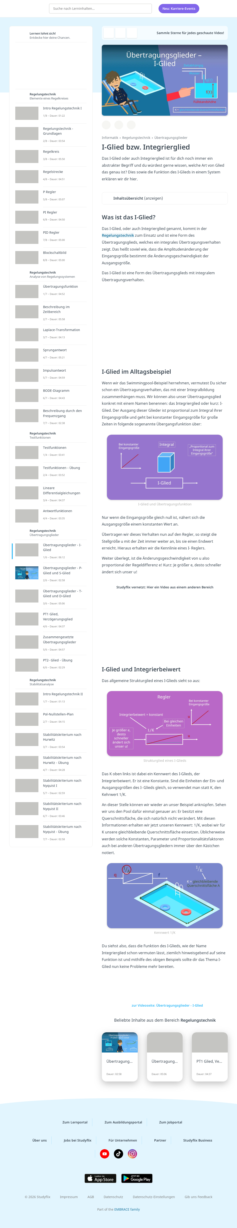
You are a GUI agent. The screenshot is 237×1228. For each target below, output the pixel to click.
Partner (156, 1140)
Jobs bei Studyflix (73, 1140)
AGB (90, 1197)
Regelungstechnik (136, 137)
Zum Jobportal (167, 1122)
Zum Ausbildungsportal (119, 1122)
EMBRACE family (127, 1209)
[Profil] (221, 8)
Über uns (36, 1140)
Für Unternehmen (119, 1140)
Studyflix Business (194, 1140)
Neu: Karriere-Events (178, 8)
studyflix (31, 8)
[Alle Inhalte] (209, 8)
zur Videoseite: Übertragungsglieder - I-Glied (165, 1005)
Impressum (69, 1197)
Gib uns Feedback (198, 1197)
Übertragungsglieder (170, 137)
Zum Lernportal (71, 1122)
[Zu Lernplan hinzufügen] (106, 125)
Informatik (110, 137)
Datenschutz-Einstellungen (154, 1197)
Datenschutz (113, 1197)
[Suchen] (146, 8)
